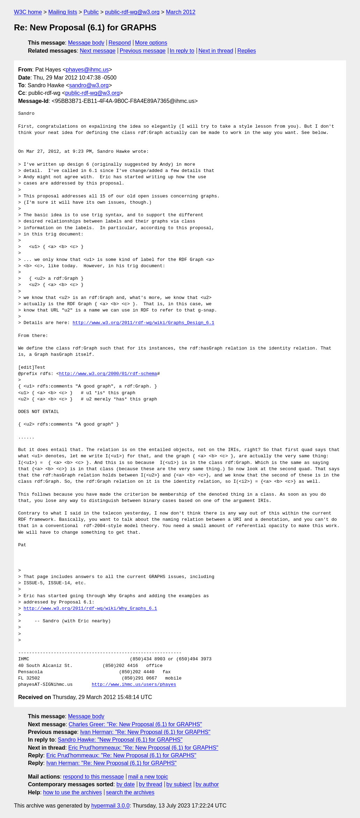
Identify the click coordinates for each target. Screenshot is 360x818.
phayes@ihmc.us (87, 70)
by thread (150, 784)
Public (91, 12)
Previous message (143, 51)
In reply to (182, 51)
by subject (178, 784)
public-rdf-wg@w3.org (132, 12)
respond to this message (93, 777)
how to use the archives (72, 792)
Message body (86, 43)
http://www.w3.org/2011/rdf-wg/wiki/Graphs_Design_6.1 (143, 323)
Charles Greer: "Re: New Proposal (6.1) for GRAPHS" (135, 724)
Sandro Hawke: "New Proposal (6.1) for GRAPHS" (120, 740)
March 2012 (181, 12)
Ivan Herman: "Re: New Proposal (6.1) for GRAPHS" (145, 732)
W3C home (28, 12)
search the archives (130, 792)
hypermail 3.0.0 (110, 806)
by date (125, 784)
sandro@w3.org (89, 85)
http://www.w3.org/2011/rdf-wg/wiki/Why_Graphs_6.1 (90, 609)
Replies (246, 51)
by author (207, 784)
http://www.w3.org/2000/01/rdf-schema (108, 374)
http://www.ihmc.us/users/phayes (134, 685)
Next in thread (215, 51)
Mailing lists (62, 12)
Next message (98, 51)
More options (151, 43)
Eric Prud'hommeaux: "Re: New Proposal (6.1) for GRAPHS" (143, 748)
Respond (120, 43)
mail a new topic (148, 777)
